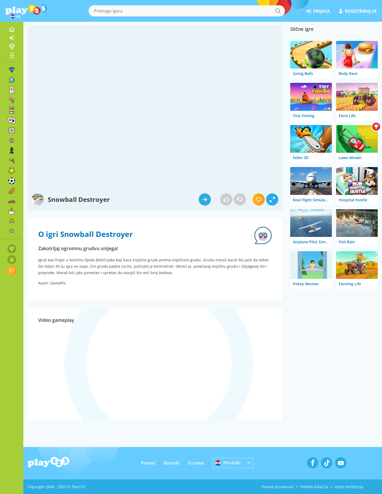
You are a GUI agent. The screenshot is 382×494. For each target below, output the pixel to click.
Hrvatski (227, 463)
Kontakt (172, 463)
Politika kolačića (314, 486)
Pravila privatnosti (278, 486)
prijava (318, 11)
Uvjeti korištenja (349, 486)
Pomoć (148, 463)
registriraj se (358, 11)
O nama (196, 463)
